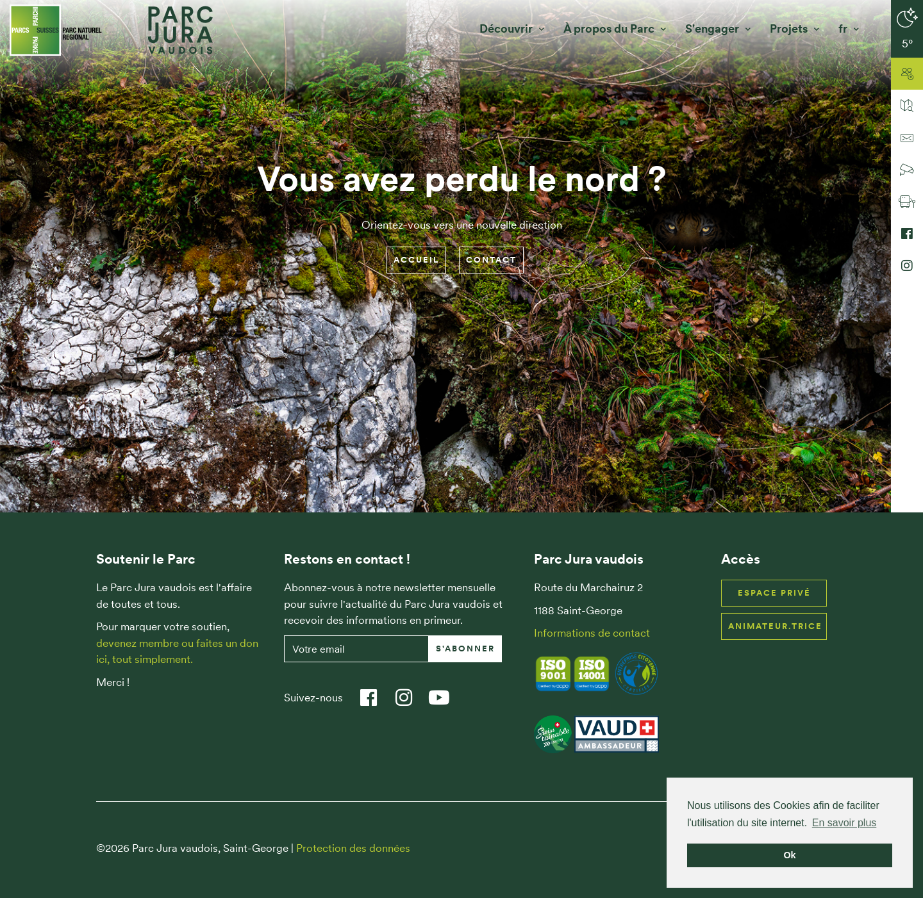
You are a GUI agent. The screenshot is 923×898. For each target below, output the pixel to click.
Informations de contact (592, 633)
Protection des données (353, 848)
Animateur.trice (775, 626)
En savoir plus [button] (844, 822)
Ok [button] (789, 855)
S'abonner (465, 648)
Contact (491, 259)
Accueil (416, 259)
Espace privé (774, 592)
